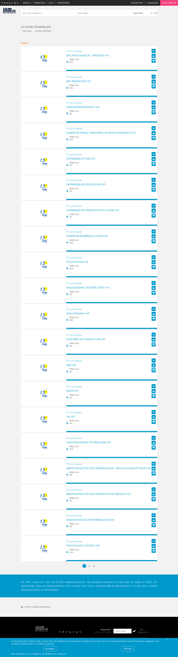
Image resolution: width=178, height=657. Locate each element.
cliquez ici (61, 654)
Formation (39, 2)
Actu (51, 2)
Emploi (26, 2)
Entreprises (63, 2)
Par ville (27, 31)
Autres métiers (43, 31)
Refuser (128, 648)
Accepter (50, 648)
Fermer (168, 639)
